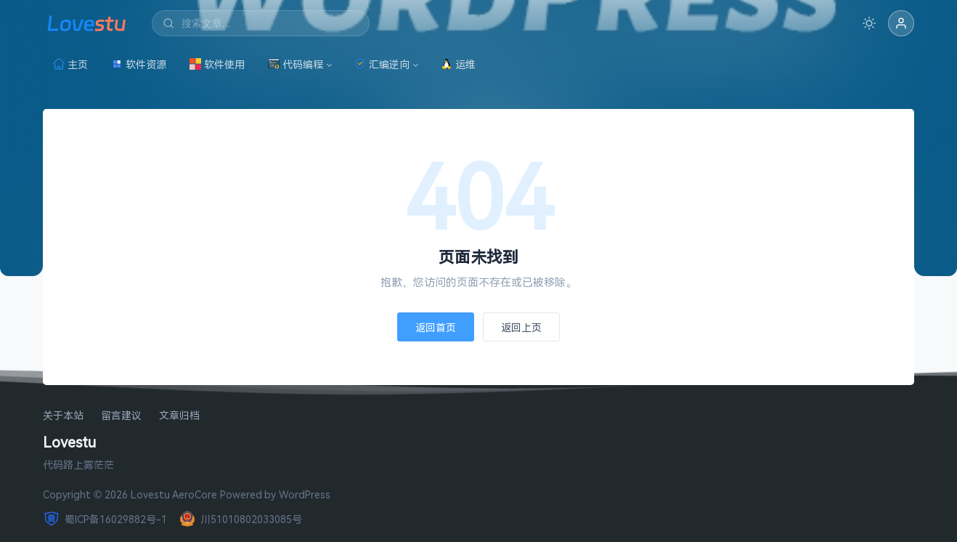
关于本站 (63, 416)
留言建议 (121, 416)
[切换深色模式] (869, 23)
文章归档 (179, 416)
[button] (901, 23)
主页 (70, 64)
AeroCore (194, 494)
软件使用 (217, 64)
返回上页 (521, 327)
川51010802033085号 (240, 518)
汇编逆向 (382, 64)
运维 (458, 64)
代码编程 (295, 64)
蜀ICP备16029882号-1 (105, 518)
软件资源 (138, 64)
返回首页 (435, 327)
